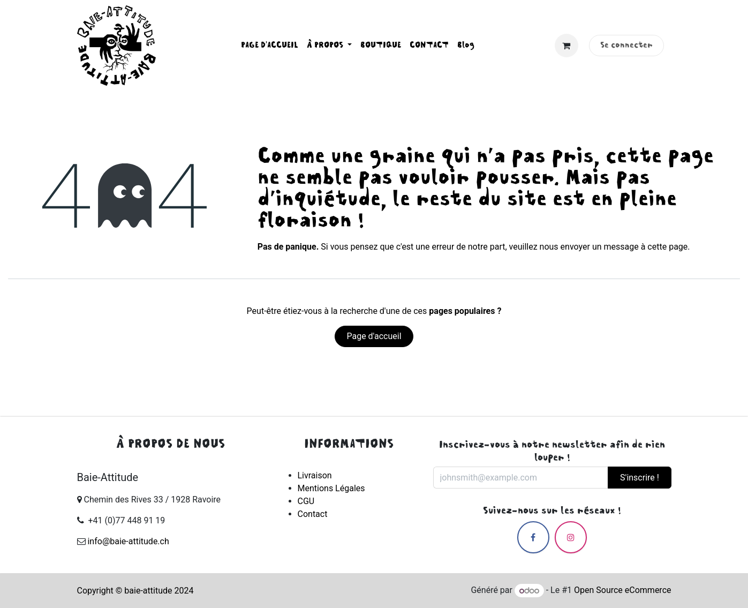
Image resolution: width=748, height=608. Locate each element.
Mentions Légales (331, 488)
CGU (306, 501)
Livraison (315, 475)
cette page (667, 247)
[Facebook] (533, 537)
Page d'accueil (373, 336)
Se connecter (626, 45)
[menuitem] (270, 45)
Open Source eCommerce (622, 591)
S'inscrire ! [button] (639, 477)
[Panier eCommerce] (566, 45)
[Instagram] (571, 537)
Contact (313, 514)
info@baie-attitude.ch (128, 541)
